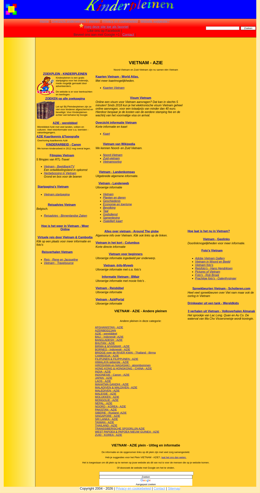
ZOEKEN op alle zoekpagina (65, 98)
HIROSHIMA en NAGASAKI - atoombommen (123, 365)
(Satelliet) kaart (113, 221)
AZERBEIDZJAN (105, 330)
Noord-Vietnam (113, 155)
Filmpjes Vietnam (62, 155)
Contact (128, 34)
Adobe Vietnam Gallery (210, 258)
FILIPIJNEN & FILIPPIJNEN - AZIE (116, 358)
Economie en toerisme (117, 204)
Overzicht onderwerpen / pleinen (76, 21)
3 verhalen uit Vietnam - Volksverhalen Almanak (221, 311)
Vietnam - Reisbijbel (110, 288)
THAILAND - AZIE (106, 425)
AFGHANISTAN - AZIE (109, 327)
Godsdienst (110, 214)
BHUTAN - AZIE (105, 343)
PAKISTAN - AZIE (106, 409)
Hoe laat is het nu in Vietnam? (209, 231)
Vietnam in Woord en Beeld (212, 261)
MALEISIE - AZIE (105, 393)
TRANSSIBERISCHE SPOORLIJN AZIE (120, 428)
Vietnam (108, 194)
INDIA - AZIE (103, 371)
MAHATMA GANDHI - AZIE (112, 384)
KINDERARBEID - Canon (63, 144)
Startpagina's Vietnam (53, 186)
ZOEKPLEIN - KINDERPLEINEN (65, 73)
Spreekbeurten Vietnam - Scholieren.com (221, 288)
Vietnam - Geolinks (216, 239)
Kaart (106, 133)
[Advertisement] (19, 97)
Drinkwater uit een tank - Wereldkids (213, 303)
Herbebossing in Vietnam (60, 173)
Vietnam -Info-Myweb (118, 265)
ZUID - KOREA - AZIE (108, 434)
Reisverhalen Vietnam (57, 252)
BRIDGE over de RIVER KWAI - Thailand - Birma (125, 352)
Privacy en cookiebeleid (120, 21)
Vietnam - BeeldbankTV (59, 166)
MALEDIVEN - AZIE (107, 390)
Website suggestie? (155, 21)
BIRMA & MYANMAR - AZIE (112, 346)
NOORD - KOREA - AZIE (110, 406)
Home (44, 21)
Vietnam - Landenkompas (117, 172)
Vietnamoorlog (112, 161)
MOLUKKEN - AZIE (107, 396)
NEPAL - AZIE (103, 403)
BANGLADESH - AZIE (109, 339)
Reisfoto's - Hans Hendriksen (213, 268)
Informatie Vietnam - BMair (120, 276)
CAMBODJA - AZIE (107, 355)
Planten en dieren (114, 197)
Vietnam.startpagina (57, 194)
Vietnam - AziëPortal (110, 299)
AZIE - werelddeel (65, 123)
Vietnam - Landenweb (113, 183)
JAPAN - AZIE (103, 377)
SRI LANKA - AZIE (106, 419)
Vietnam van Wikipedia (119, 144)
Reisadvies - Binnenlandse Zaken (65, 215)
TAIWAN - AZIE (104, 422)
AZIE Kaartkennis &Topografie (57, 136)
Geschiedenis (112, 201)
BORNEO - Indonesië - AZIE (112, 349)
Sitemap (174, 488)
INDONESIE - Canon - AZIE (112, 374)
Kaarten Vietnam (114, 87)
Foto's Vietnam (212, 250)
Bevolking (109, 207)
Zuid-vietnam (111, 158)
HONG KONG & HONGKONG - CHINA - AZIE (123, 368)
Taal (105, 211)
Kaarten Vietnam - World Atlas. (117, 76)
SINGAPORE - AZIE (107, 415)
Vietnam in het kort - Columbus (117, 242)
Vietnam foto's (204, 265)
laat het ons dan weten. (173, 457)
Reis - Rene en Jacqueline (61, 259)
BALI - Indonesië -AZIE (109, 336)
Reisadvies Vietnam (62, 204)
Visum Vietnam (140, 97)
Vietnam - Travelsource (59, 263)
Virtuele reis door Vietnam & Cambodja (65, 237)
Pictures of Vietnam (207, 271)
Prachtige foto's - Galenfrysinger (215, 278)
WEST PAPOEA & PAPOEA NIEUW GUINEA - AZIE (127, 431)
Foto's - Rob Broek (207, 275)
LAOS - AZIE (103, 381)
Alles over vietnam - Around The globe (131, 231)
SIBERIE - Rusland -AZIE (111, 412)
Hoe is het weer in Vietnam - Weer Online (65, 227)
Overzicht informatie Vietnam (116, 122)
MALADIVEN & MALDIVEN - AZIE (116, 387)
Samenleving (111, 217)
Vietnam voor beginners (126, 254)
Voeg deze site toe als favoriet (103, 27)
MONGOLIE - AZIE (107, 400)
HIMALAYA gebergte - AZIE (112, 362)
